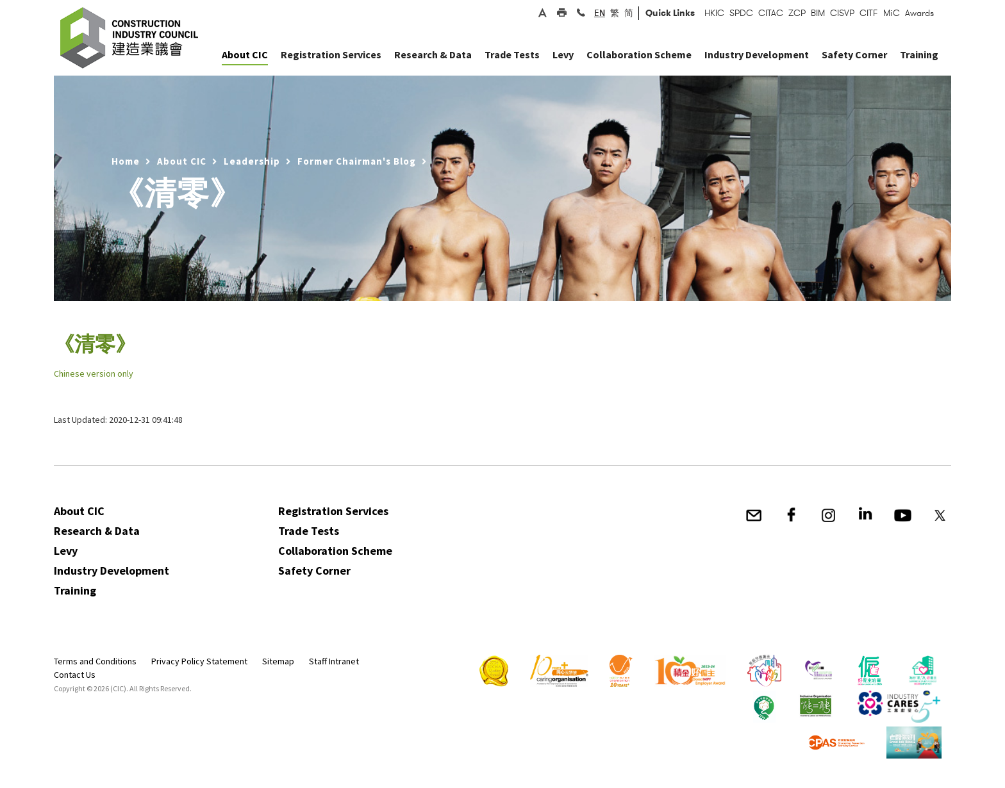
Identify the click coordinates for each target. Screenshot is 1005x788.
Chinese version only (93, 373)
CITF (869, 13)
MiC (891, 13)
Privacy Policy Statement (199, 661)
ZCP (797, 13)
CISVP (842, 13)
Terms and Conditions (95, 661)
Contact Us (75, 674)
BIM (818, 13)
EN (599, 13)
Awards (919, 13)
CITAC (770, 13)
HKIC (714, 13)
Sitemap (278, 661)
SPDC (741, 13)
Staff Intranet (334, 661)
